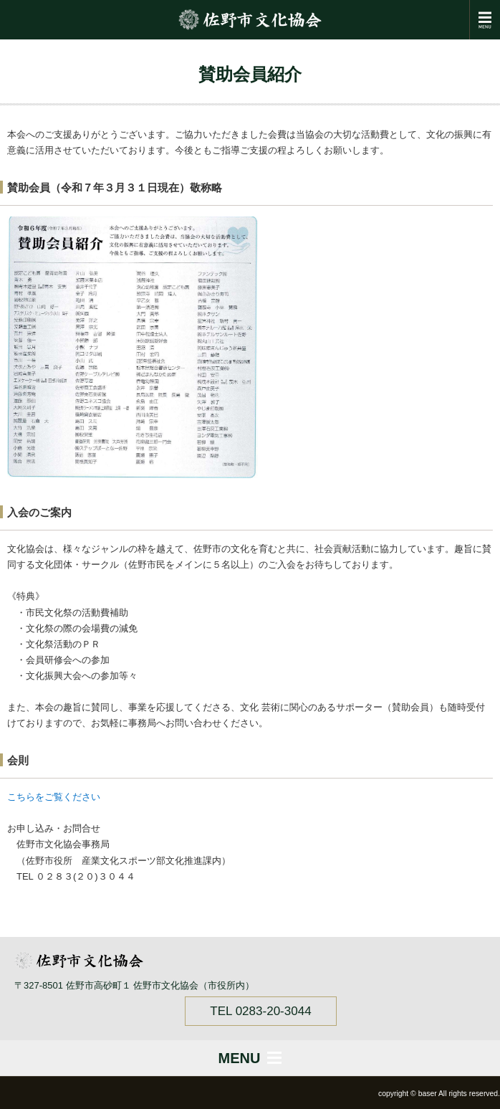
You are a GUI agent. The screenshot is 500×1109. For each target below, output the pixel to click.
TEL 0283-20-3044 (260, 1011)
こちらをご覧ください (53, 796)
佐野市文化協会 (250, 19)
